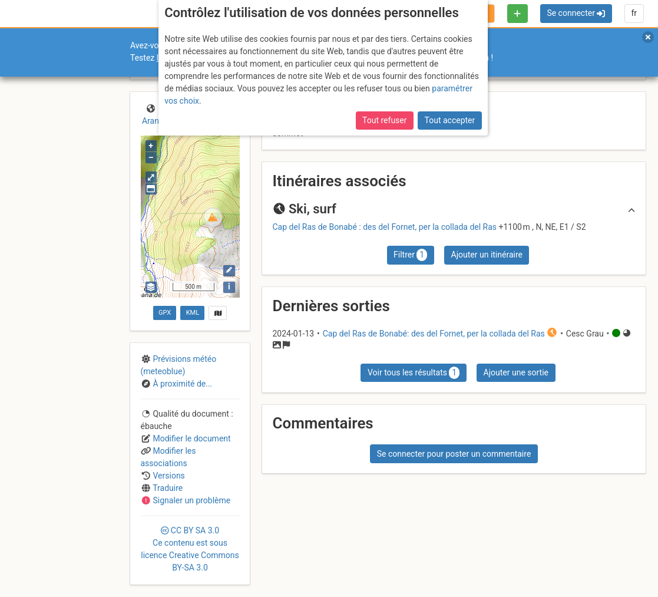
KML (192, 312)
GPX (164, 312)
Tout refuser (384, 60)
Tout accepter (450, 60)
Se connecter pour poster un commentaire (454, 454)
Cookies (98, 513)
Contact (34, 506)
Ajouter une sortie (516, 372)
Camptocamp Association (44, 513)
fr (634, 13)
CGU (57, 506)
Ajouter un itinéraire (487, 254)
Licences (82, 506)
